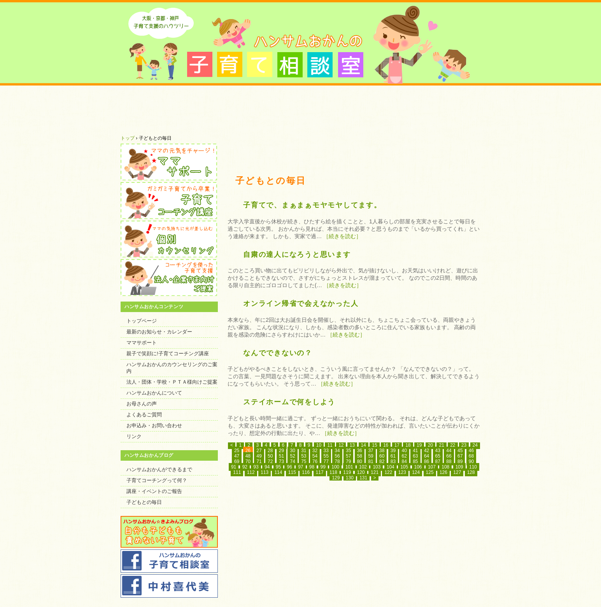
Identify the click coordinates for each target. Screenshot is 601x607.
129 (336, 478)
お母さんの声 (141, 404)
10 (318, 445)
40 (404, 450)
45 (460, 450)
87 (437, 461)
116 (306, 472)
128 (471, 472)
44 (448, 450)
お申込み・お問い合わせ (154, 425)
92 (244, 467)
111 (237, 472)
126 (443, 472)
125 (430, 472)
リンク (134, 436)
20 (430, 445)
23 (463, 445)
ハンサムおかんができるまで (159, 469)
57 (348, 456)
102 (363, 467)
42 (426, 450)
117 (320, 472)
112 (251, 472)
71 (258, 461)
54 (314, 456)
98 (311, 467)
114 (278, 472)
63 (415, 456)
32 (314, 450)
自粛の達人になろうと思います (297, 254)
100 (335, 467)
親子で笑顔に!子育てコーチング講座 (167, 353)
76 (314, 461)
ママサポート (141, 343)
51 (281, 456)
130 (350, 478)
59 (370, 456)
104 (390, 467)
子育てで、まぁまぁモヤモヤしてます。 (312, 205)
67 (460, 456)
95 (278, 467)
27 (258, 450)
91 (233, 467)
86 (426, 461)
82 (381, 461)
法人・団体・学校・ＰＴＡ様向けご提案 (171, 382)
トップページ (141, 321)
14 (363, 445)
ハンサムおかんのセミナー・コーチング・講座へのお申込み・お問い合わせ (444, 109)
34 (337, 450)
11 (329, 445)
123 (402, 472)
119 (347, 472)
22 (452, 445)
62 (404, 456)
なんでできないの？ (277, 353)
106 (418, 467)
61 (393, 456)
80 (359, 461)
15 (374, 445)
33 (326, 450)
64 (426, 456)
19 (419, 445)
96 (289, 467)
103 (376, 467)
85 (415, 461)
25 (236, 450)
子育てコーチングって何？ (156, 480)
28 (270, 450)
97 (300, 467)
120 (361, 472)
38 (381, 450)
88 (448, 461)
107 (432, 467)
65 (437, 456)
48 (248, 456)
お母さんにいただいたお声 (300, 109)
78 (337, 461)
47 (236, 456)
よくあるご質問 (372, 109)
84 (404, 461)
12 (340, 445)
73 (281, 461)
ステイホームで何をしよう (289, 402)
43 (437, 450)
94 (267, 467)
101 (349, 467)
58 (359, 456)
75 (303, 461)
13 (352, 445)
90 (471, 461)
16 (385, 445)
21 (441, 445)
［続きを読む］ (342, 236)
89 (460, 461)
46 (471, 450)
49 (258, 456)
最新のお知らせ (229, 109)
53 (303, 456)
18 (407, 445)
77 (326, 461)
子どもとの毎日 (144, 502)
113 (264, 472)
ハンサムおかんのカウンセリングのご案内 (171, 367)
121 (374, 472)
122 (388, 472)
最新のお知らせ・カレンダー (159, 332)
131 (363, 478)
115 (292, 472)
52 (292, 456)
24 (475, 445)
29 (281, 450)
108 (445, 467)
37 (370, 450)
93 (255, 467)
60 (381, 456)
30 (292, 450)
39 (393, 450)
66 (448, 456)
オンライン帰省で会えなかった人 (300, 303)
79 (348, 461)
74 (292, 461)
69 (236, 461)
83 (393, 461)
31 (303, 450)
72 (270, 461)
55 (326, 456)
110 (473, 467)
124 (416, 472)
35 (348, 450)
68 (471, 456)
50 (270, 456)
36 (359, 450)
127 (457, 472)
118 (333, 472)
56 (337, 456)
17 (396, 445)
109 (459, 467)
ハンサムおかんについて (157, 109)
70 (248, 461)
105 (404, 467)
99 (323, 467)
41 (415, 450)
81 (370, 461)
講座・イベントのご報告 (154, 491)
